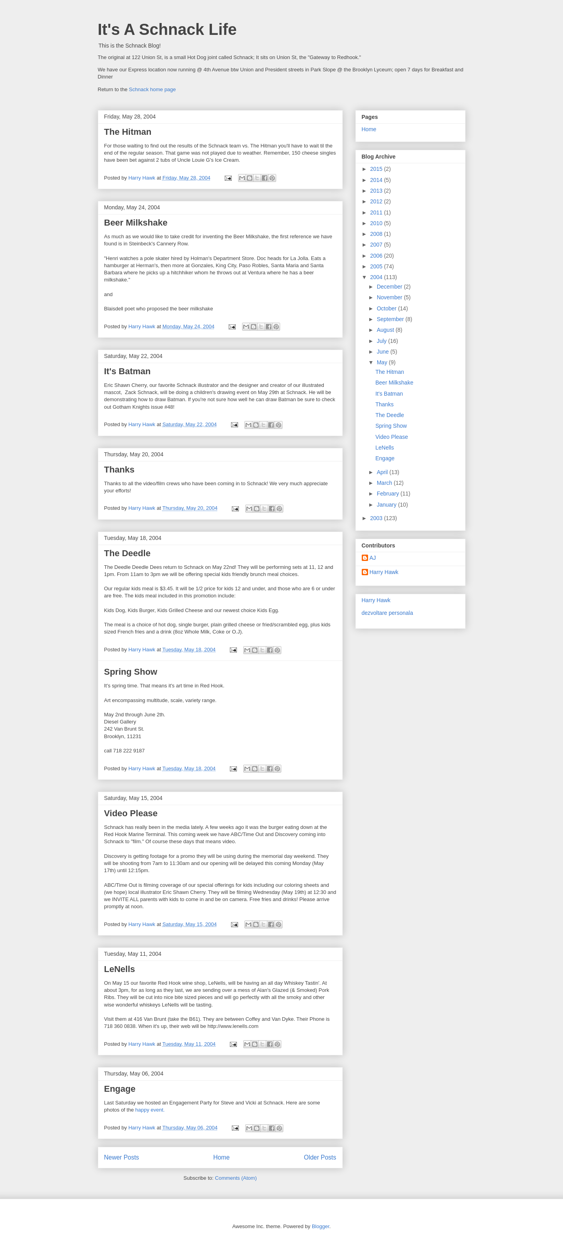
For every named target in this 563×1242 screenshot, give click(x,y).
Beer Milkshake (136, 223)
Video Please (131, 813)
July (382, 341)
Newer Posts (121, 1157)
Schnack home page (152, 89)
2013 (377, 191)
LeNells (119, 969)
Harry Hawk (384, 572)
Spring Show (130, 672)
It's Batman (127, 371)
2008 (377, 234)
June (383, 351)
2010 (377, 223)
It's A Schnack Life (167, 29)
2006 (377, 256)
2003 (377, 518)
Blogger (320, 1226)
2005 (377, 266)
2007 (377, 244)
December (390, 286)
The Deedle (127, 553)
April (383, 472)
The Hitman (128, 132)
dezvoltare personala (387, 613)
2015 (377, 169)
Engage (120, 1089)
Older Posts (320, 1157)
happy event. (149, 1110)
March (385, 483)
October (387, 308)
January (387, 504)
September (391, 319)
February (389, 493)
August (386, 330)
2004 (377, 277)
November (390, 297)
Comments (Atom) (236, 1178)
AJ (373, 558)
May (383, 362)
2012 (377, 201)
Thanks (119, 470)
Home (221, 1157)
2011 (377, 212)
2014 (377, 180)
